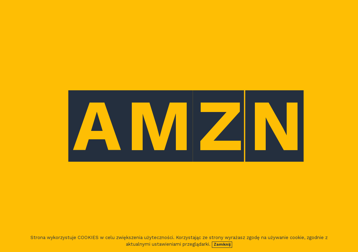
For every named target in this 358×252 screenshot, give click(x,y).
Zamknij (222, 244)
